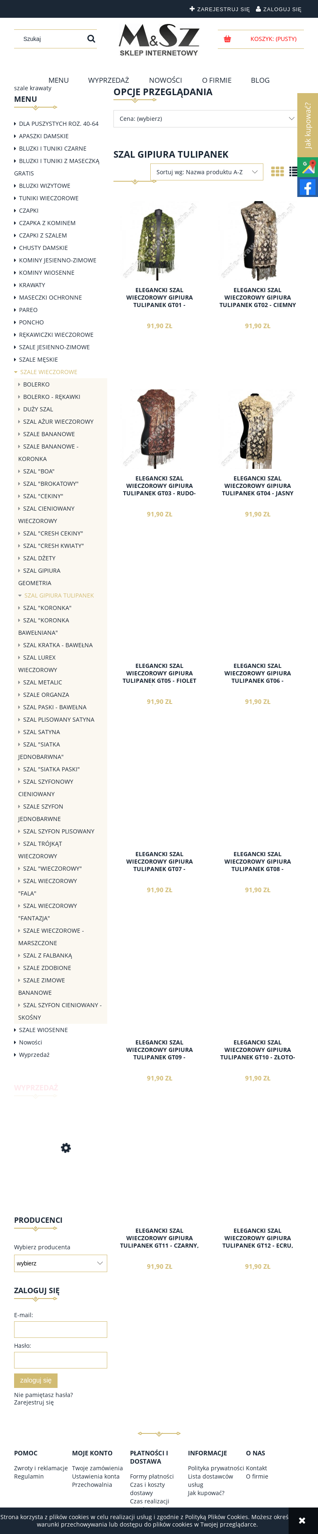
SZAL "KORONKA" (47, 608)
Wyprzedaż (34, 1055)
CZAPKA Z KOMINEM (47, 223)
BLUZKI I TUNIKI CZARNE (53, 148)
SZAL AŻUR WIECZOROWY (58, 421)
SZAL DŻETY (39, 558)
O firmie (257, 1476)
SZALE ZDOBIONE (47, 968)
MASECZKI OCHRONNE (50, 297)
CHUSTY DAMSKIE (43, 248)
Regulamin (29, 1476)
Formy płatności (152, 1476)
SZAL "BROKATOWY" (51, 483)
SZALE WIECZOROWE (48, 372)
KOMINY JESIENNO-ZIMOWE (57, 260)
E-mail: (23, 1315)
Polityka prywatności (216, 1468)
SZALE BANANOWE (49, 434)
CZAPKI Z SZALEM (43, 235)
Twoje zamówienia (97, 1468)
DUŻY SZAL (38, 409)
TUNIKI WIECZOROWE (49, 198)
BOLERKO (36, 384)
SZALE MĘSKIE (38, 359)
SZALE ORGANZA (46, 695)
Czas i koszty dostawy (147, 1489)
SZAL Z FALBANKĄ (47, 955)
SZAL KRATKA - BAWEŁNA (58, 645)
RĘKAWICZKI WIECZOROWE (56, 334)
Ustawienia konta (96, 1476)
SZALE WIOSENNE (43, 1030)
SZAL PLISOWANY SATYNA (58, 719)
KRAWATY (32, 285)
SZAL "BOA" (39, 471)
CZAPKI (29, 210)
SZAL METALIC (42, 682)
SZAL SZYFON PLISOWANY (58, 831)
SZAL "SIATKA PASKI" (51, 769)
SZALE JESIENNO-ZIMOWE (54, 347)
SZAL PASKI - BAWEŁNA (55, 707)
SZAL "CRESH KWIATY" (53, 546)
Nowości (30, 1042)
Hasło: (22, 1345)
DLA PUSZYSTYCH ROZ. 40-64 (59, 123)
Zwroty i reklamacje (41, 1468)
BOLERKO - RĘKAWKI (51, 397)
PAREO (28, 310)
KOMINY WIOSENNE (47, 272)
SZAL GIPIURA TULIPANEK (59, 595)
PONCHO (31, 322)
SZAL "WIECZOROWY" (52, 868)
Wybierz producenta (42, 1247)
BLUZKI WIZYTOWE (44, 186)
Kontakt (256, 1468)
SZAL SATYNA (41, 732)
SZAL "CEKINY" (43, 496)
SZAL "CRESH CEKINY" (53, 533)
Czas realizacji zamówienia (149, 1505)
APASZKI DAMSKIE (44, 136)
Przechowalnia (92, 1484)
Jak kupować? (206, 1493)
